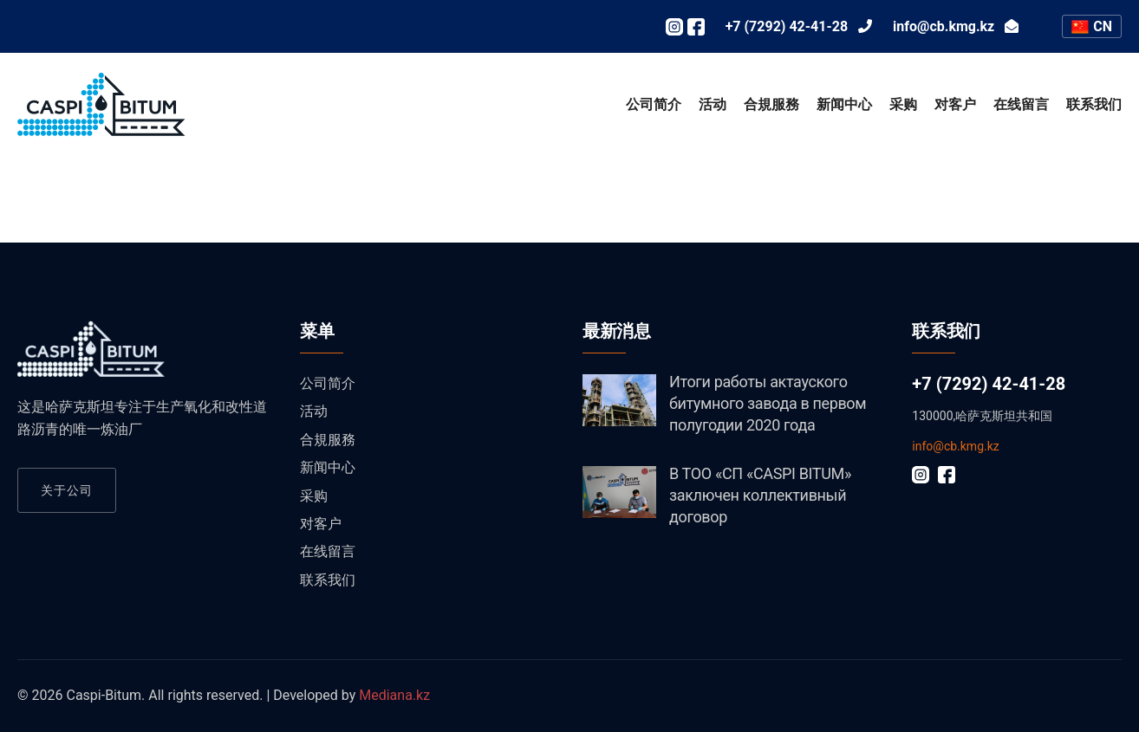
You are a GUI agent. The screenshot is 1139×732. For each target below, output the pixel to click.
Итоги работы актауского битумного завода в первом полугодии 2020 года (767, 403)
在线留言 (1021, 104)
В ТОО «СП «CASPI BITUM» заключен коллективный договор (760, 495)
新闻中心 (844, 104)
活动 (712, 104)
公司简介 (653, 104)
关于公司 (67, 490)
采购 (903, 104)
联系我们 (1094, 104)
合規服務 (771, 104)
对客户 (955, 104)
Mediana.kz (394, 695)
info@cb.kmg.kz (955, 446)
